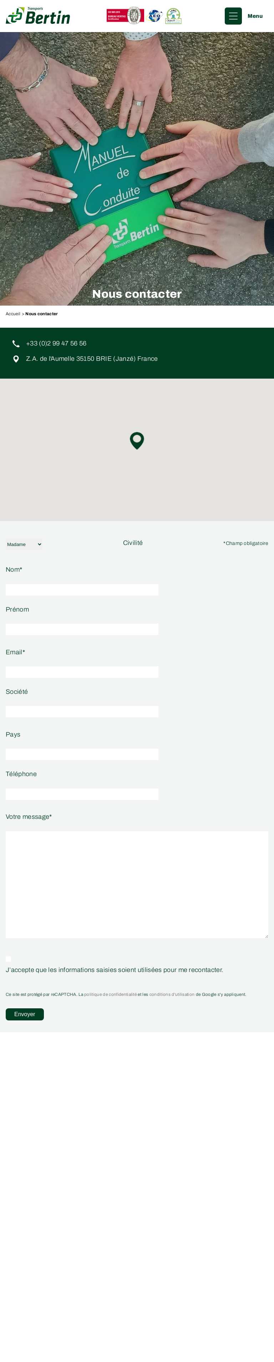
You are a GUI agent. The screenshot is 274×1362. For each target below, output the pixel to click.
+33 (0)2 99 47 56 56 (56, 343)
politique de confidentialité (110, 994)
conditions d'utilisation (172, 994)
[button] (137, 441)
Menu (255, 16)
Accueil (13, 313)
